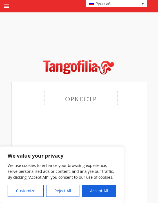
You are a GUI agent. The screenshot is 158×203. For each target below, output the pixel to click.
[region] (62, 174)
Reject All (62, 190)
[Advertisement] (83, 43)
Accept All (99, 190)
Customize (25, 190)
